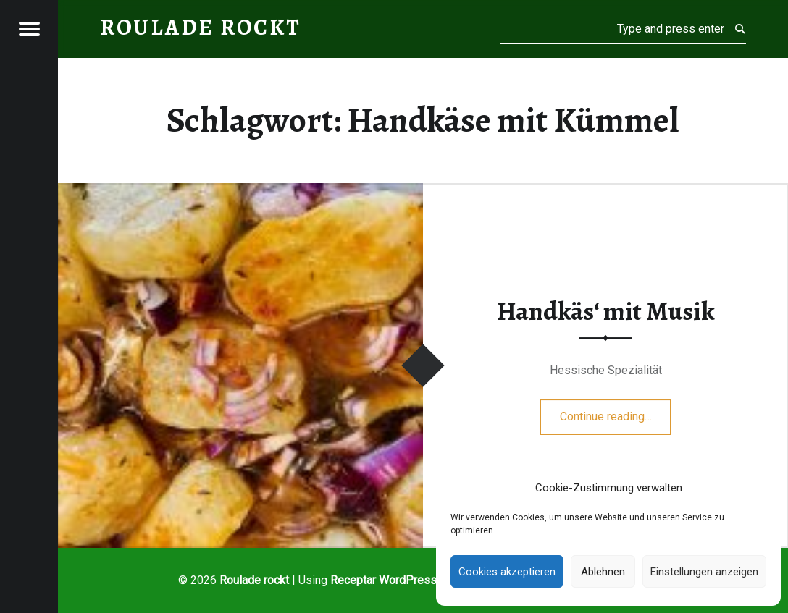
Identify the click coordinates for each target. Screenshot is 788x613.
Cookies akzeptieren (507, 571)
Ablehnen (603, 571)
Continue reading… (616, 411)
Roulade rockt (254, 580)
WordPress (408, 580)
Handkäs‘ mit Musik (606, 311)
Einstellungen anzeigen (704, 571)
